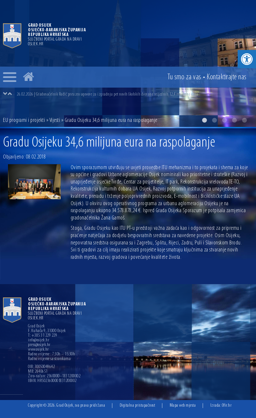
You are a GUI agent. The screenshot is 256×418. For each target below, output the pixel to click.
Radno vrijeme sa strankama (49, 359)
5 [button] (244, 120)
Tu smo (184, 77)
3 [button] (224, 120)
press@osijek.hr (39, 345)
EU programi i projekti (24, 120)
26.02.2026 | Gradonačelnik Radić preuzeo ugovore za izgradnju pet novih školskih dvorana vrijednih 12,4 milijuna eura (107, 94)
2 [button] (214, 120)
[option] (128, 63)
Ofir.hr (227, 405)
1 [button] (204, 120)
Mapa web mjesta (183, 405)
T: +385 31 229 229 (42, 335)
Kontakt (227, 77)
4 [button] (234, 120)
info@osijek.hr (38, 340)
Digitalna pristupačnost (137, 405)
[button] (247, 59)
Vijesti (54, 120)
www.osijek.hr (38, 349)
